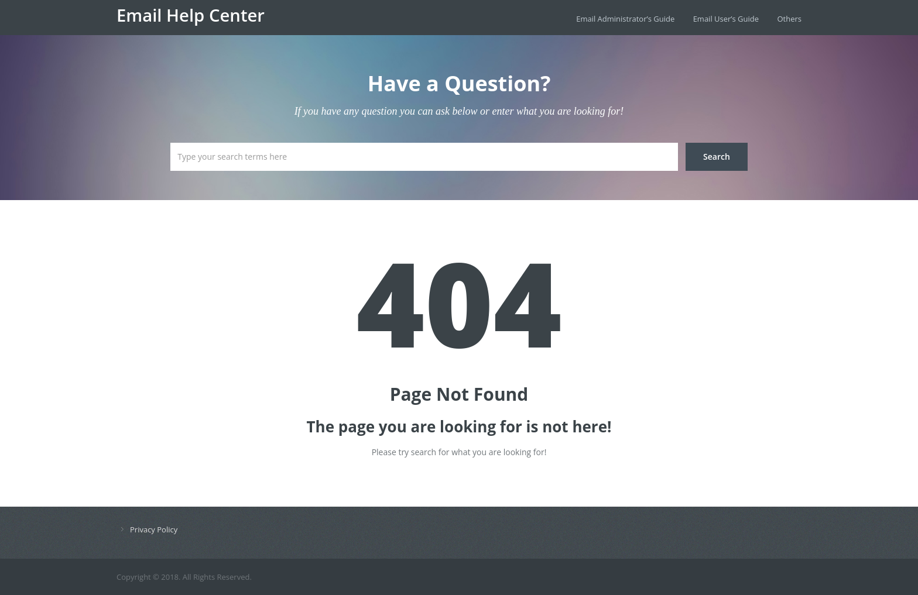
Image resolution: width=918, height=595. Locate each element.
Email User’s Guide (726, 18)
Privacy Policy (153, 529)
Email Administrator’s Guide (625, 18)
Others (789, 18)
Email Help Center (191, 15)
